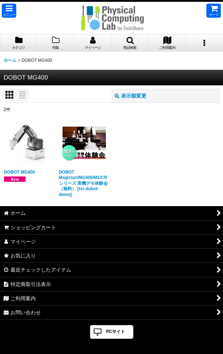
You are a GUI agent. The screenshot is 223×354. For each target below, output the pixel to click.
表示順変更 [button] (130, 96)
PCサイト (115, 331)
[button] (9, 11)
